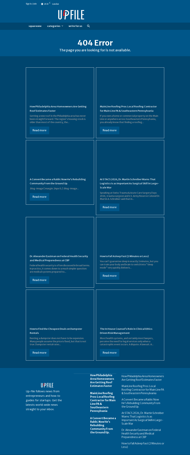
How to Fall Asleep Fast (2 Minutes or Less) (129, 260)
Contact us (158, 451)
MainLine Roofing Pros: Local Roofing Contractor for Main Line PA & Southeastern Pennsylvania (126, 110)
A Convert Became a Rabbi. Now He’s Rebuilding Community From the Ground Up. (58, 187)
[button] (88, 26)
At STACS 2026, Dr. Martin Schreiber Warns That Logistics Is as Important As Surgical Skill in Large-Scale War (128, 187)
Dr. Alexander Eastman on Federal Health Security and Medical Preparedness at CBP (59, 262)
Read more (39, 130)
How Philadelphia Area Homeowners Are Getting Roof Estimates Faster (101, 384)
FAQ (147, 451)
